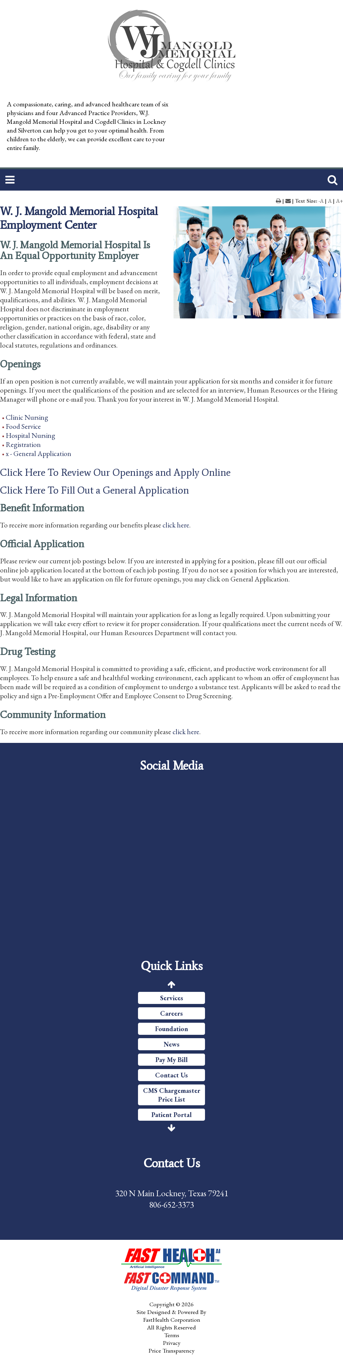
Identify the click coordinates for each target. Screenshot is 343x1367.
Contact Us (171, 1075)
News (172, 1044)
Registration (23, 444)
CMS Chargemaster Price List (171, 1095)
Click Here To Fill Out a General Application (94, 490)
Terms (171, 1335)
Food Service (23, 426)
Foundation (171, 1028)
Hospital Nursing (30, 435)
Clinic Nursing (27, 417)
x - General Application (38, 453)
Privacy (172, 1343)
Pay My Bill (171, 1059)
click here (175, 524)
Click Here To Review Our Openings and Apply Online (115, 472)
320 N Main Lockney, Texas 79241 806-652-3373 (171, 1198)
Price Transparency (171, 1350)
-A (321, 200)
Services (171, 998)
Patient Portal (171, 1114)
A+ (339, 200)
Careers (171, 1013)
